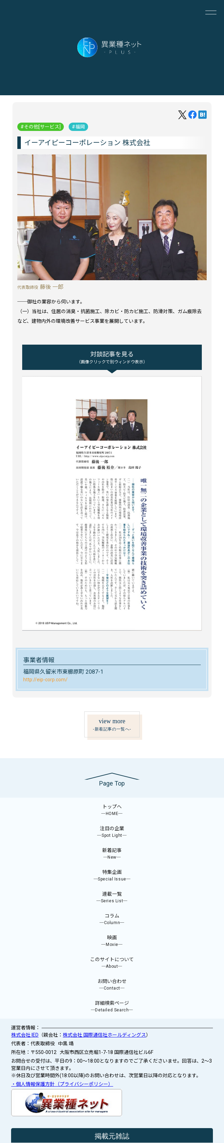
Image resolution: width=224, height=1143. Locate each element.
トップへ (112, 810)
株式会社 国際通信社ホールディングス (104, 1035)
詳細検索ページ (112, 1006)
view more (112, 725)
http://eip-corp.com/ (45, 679)
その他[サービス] (42, 127)
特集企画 (112, 875)
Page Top (112, 783)
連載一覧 (112, 897)
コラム (112, 919)
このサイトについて (112, 963)
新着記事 (112, 854)
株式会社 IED (24, 1035)
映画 (112, 941)
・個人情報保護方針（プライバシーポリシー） (62, 1084)
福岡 (80, 127)
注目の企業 (112, 832)
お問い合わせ (112, 984)
